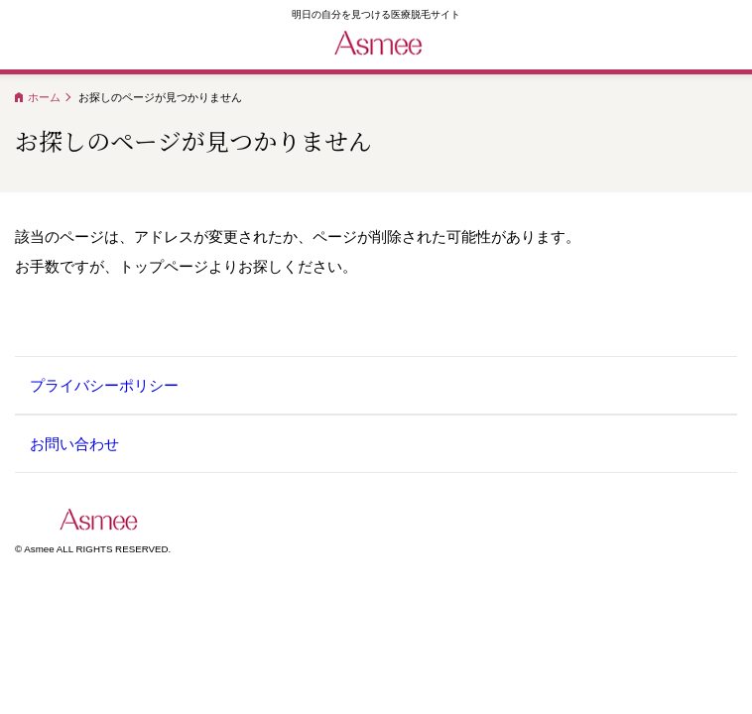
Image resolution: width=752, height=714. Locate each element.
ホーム (44, 97)
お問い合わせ (74, 443)
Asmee (105, 519)
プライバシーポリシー (104, 385)
